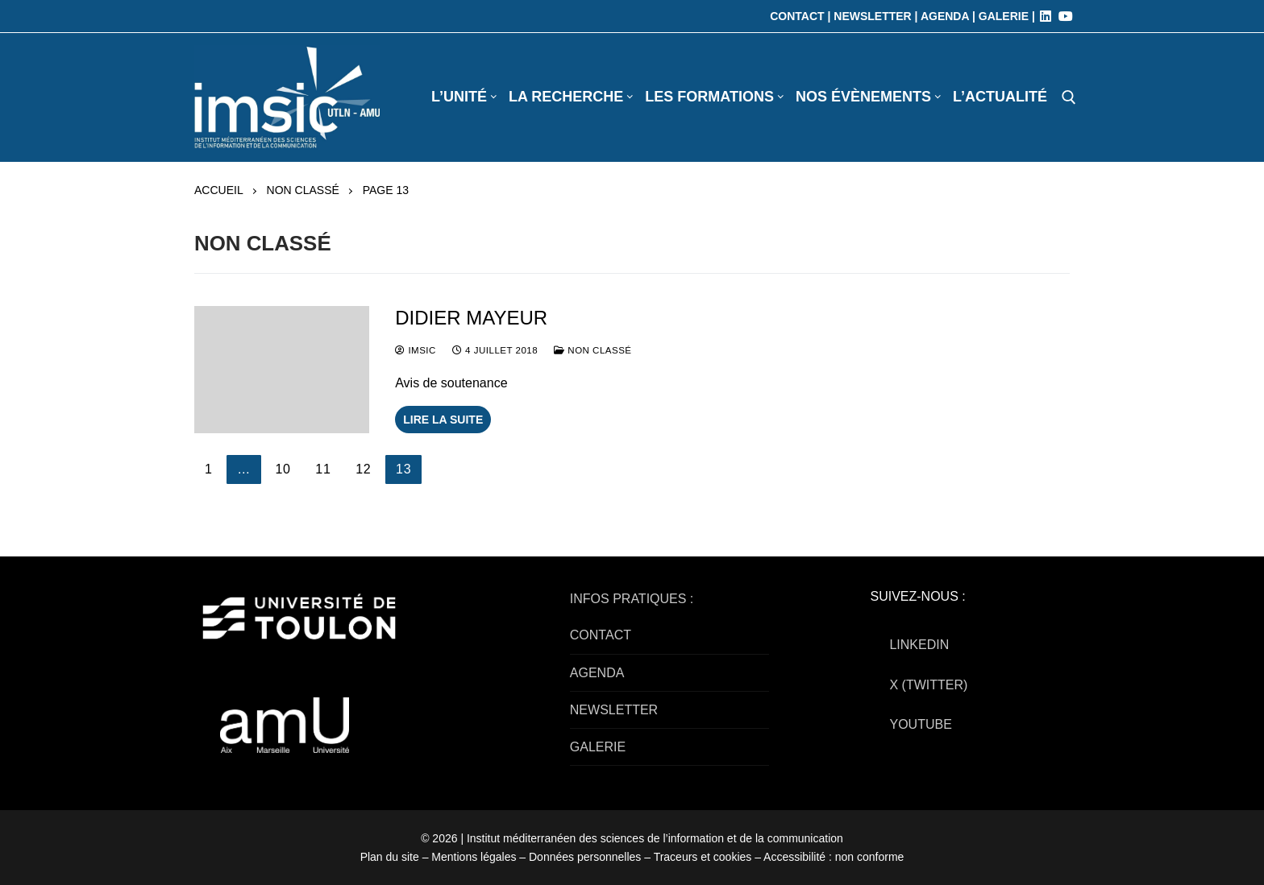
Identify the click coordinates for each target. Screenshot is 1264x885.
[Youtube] (1065, 16)
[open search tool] (1069, 97)
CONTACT (600, 635)
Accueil (218, 190)
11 (323, 469)
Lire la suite (443, 419)
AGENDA (597, 673)
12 (363, 469)
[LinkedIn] (1045, 16)
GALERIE (598, 747)
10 (282, 469)
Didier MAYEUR (471, 318)
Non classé (303, 190)
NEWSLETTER (614, 710)
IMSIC (415, 350)
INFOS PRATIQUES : (632, 599)
